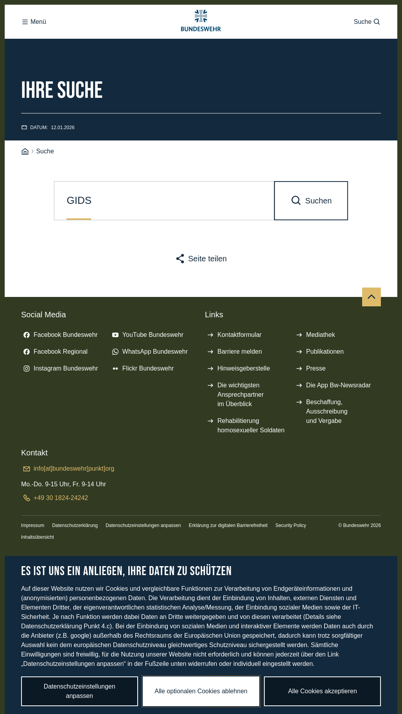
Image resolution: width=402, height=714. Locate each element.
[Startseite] (25, 168)
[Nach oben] (371, 313)
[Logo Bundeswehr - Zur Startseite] (201, 30)
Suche (367, 30)
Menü (33, 30)
